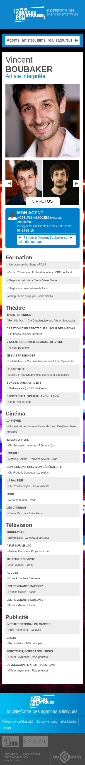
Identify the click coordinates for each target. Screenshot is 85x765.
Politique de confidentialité (18, 721)
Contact (7, 728)
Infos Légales (69, 721)
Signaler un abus (47, 721)
